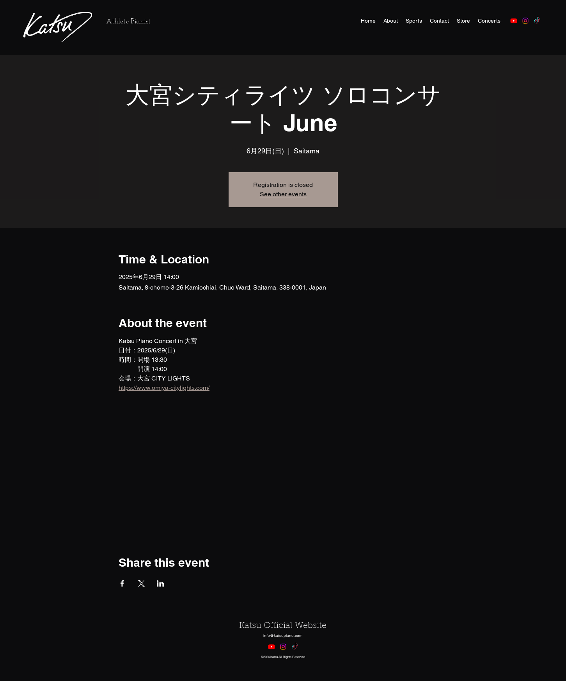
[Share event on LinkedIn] (160, 583)
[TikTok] (537, 21)
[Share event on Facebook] (122, 583)
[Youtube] (514, 21)
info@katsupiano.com (282, 635)
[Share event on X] (141, 583)
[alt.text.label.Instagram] (525, 21)
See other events (283, 194)
